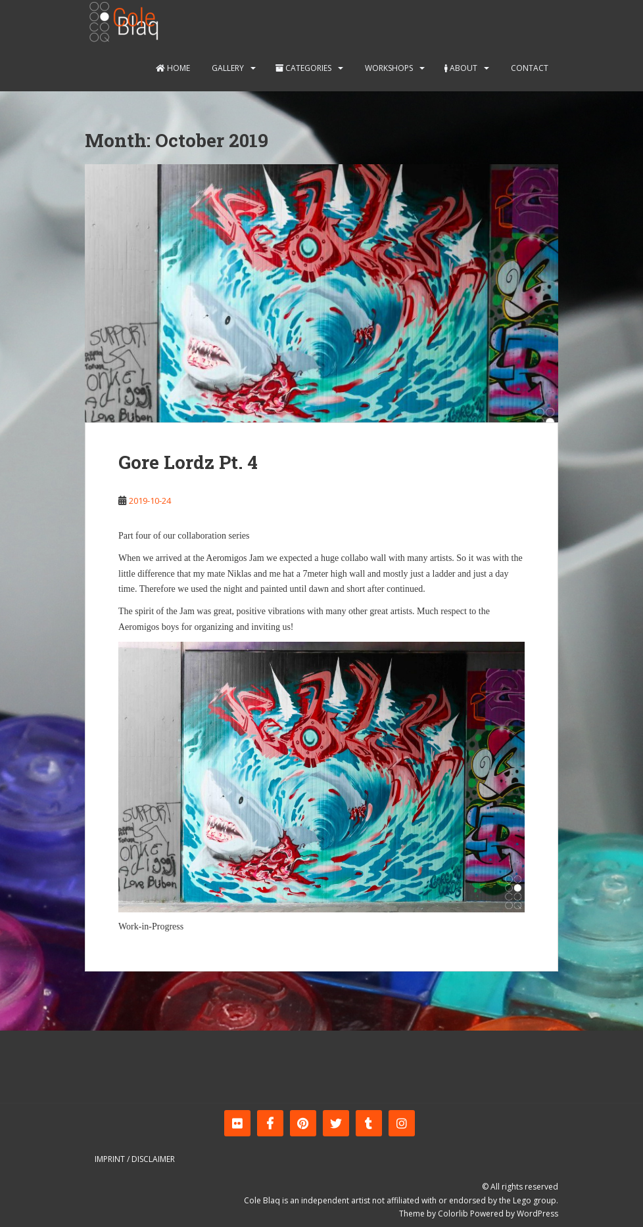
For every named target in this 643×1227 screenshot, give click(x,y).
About (460, 68)
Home (173, 68)
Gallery (227, 68)
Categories (303, 68)
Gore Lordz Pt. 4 (188, 462)
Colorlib (453, 1213)
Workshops (388, 68)
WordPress (537, 1213)
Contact (528, 68)
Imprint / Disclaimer (135, 1159)
